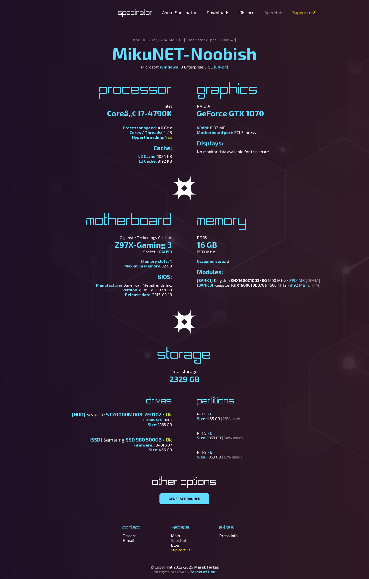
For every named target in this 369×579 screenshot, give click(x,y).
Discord (246, 12)
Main (175, 535)
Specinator (135, 13)
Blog (175, 545)
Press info (228, 535)
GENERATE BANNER (184, 499)
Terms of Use (202, 571)
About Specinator (179, 12)
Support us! (303, 12)
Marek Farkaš (206, 567)
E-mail (128, 540)
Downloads (218, 12)
